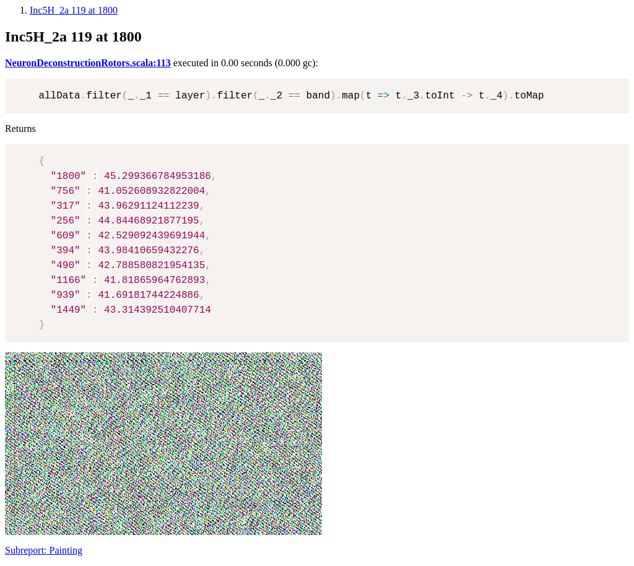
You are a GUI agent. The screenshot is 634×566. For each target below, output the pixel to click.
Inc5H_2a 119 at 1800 (74, 10)
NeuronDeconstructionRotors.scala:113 (88, 63)
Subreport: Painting (43, 550)
